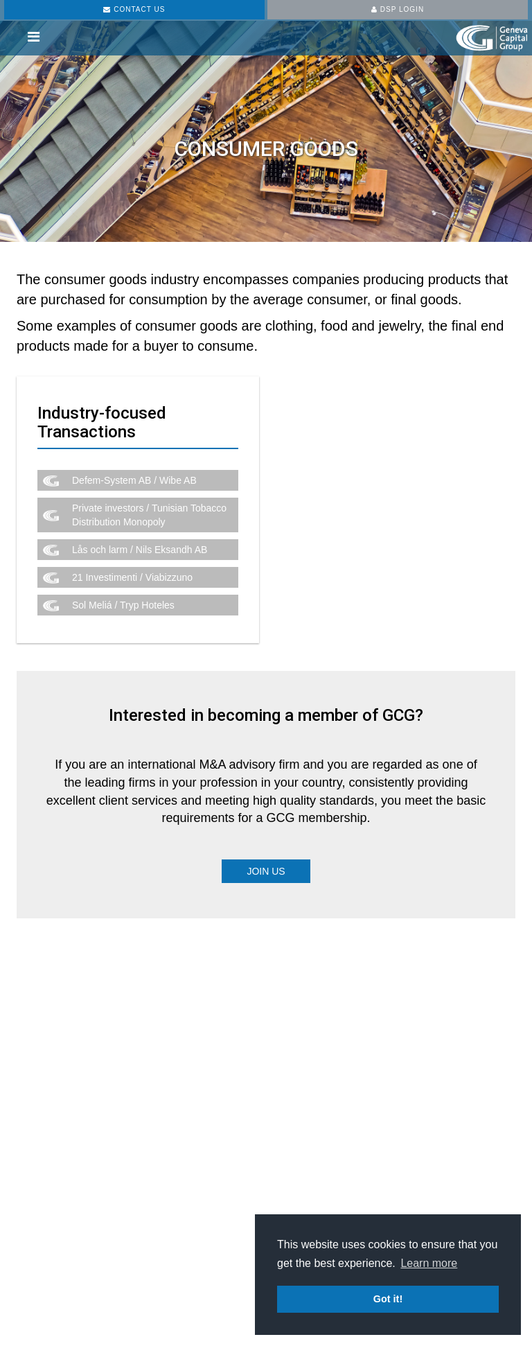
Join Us (266, 871)
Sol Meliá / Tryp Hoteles (123, 605)
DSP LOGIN (397, 9)
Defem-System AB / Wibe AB (134, 480)
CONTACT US (134, 9)
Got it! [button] (387, 1298)
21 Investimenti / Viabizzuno (132, 577)
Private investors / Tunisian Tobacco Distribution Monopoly (149, 514)
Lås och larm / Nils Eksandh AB (139, 549)
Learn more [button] (428, 1263)
